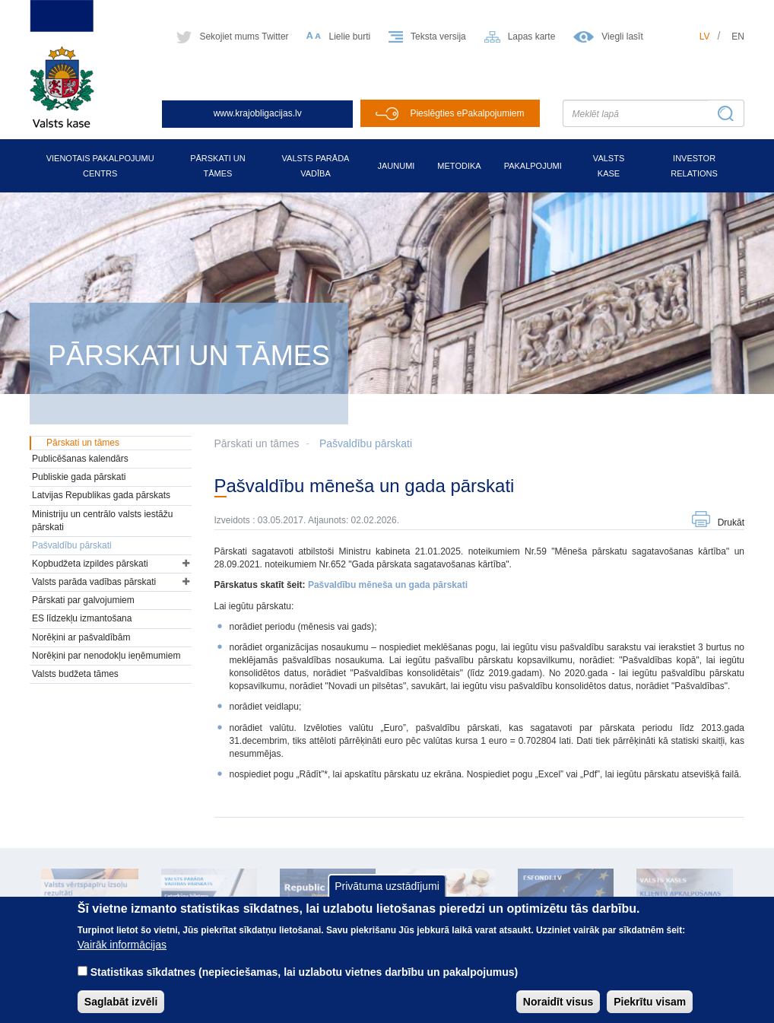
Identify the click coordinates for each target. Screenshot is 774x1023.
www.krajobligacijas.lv (258, 113)
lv (704, 36)
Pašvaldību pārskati (365, 443)
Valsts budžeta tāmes (75, 674)
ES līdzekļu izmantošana (82, 618)
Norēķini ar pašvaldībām (81, 637)
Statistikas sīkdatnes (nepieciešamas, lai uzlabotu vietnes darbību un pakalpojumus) (304, 983)
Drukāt (731, 522)
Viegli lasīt (621, 36)
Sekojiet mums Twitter (243, 36)
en (737, 36)
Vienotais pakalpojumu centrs (100, 166)
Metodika (459, 165)
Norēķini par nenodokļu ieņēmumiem (106, 655)
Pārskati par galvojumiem (83, 600)
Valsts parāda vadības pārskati (94, 582)
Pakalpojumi (533, 165)
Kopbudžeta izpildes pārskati (90, 563)
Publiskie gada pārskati (78, 477)
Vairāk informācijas (122, 956)
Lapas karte (532, 36)
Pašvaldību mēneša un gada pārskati (388, 585)
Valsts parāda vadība (316, 166)
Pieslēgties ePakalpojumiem (467, 113)
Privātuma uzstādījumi (387, 898)
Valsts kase (608, 166)
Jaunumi (395, 165)
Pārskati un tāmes (218, 166)
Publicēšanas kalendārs (80, 458)
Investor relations (694, 166)
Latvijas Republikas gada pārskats (101, 495)
